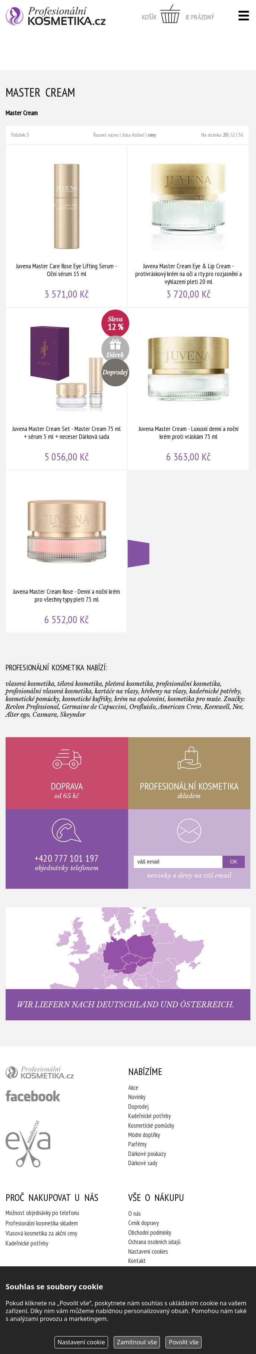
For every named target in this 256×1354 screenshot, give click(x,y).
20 (225, 135)
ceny (152, 135)
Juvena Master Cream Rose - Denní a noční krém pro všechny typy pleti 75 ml (66, 551)
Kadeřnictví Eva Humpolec (28, 1143)
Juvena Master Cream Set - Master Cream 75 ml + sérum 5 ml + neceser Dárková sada (66, 389)
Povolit (184, 1342)
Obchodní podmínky (149, 1232)
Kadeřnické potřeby (149, 1116)
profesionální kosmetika (52, 1074)
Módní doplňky (144, 1135)
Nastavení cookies (148, 1251)
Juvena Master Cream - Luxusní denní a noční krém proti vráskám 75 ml (188, 389)
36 (240, 135)
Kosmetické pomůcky (151, 1125)
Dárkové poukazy (147, 1154)
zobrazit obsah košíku (178, 16)
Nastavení (81, 1342)
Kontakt (137, 1261)
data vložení (133, 135)
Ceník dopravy (143, 1223)
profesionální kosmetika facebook (33, 1095)
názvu (113, 135)
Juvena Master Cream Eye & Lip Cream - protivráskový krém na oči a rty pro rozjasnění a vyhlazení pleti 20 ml (188, 226)
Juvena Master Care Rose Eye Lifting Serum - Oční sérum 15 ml (66, 226)
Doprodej (138, 1106)
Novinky (136, 1097)
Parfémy (137, 1144)
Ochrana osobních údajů (154, 1242)
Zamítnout (137, 1342)
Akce (133, 1087)
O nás (134, 1213)
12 (233, 135)
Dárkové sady (142, 1163)
